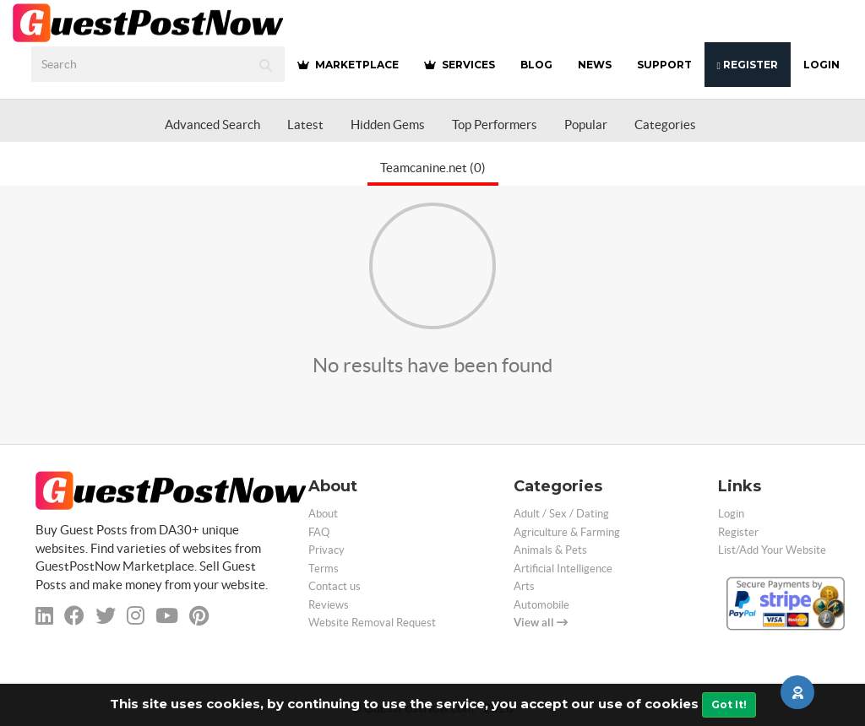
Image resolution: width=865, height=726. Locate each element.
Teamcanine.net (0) (433, 167)
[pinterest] (199, 615)
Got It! (729, 704)
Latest (305, 124)
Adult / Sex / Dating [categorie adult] (561, 513)
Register (747, 64)
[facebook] (74, 615)
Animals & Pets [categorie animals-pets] (550, 550)
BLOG (536, 64)
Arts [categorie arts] (524, 586)
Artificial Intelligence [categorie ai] (563, 568)
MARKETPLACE (348, 64)
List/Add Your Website (772, 550)
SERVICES (459, 64)
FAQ (318, 532)
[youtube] (166, 615)
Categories (665, 124)
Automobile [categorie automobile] (541, 605)
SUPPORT (664, 64)
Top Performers (494, 124)
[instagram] (135, 615)
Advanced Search (212, 124)
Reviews (328, 605)
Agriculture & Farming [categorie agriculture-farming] (567, 532)
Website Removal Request (372, 622)
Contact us (334, 586)
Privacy (326, 550)
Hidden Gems (388, 124)
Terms (323, 568)
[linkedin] (44, 615)
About (323, 513)
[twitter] (105, 615)
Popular (585, 124)
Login (821, 64)
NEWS (595, 64)
